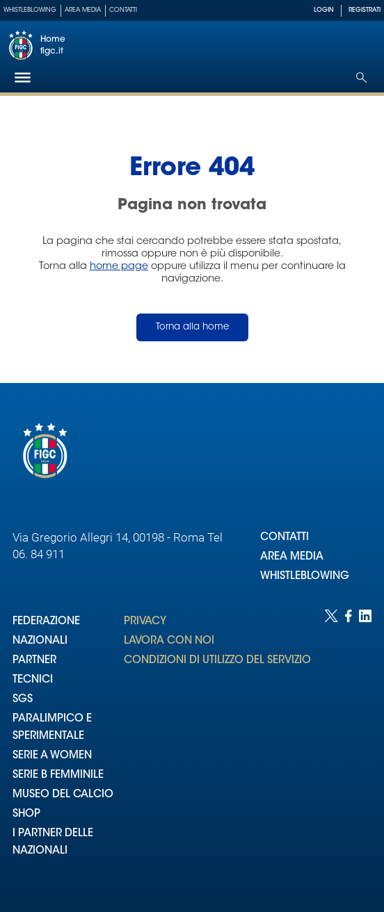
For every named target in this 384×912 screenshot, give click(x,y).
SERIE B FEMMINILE (58, 775)
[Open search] (361, 77)
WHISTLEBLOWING (304, 576)
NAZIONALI (40, 641)
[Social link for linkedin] (365, 747)
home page (119, 266)
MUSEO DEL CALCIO (63, 795)
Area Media (83, 10)
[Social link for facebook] (348, 747)
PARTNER (34, 661)
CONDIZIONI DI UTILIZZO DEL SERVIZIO (217, 661)
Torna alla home (192, 327)
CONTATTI (284, 537)
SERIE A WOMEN (52, 756)
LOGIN (324, 10)
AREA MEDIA (291, 557)
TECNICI (33, 680)
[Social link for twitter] (331, 747)
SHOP (26, 814)
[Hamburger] (23, 78)
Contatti (123, 10)
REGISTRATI (365, 10)
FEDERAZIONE (46, 622)
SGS (23, 699)
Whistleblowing (29, 10)
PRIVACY (145, 622)
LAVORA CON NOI (169, 641)
